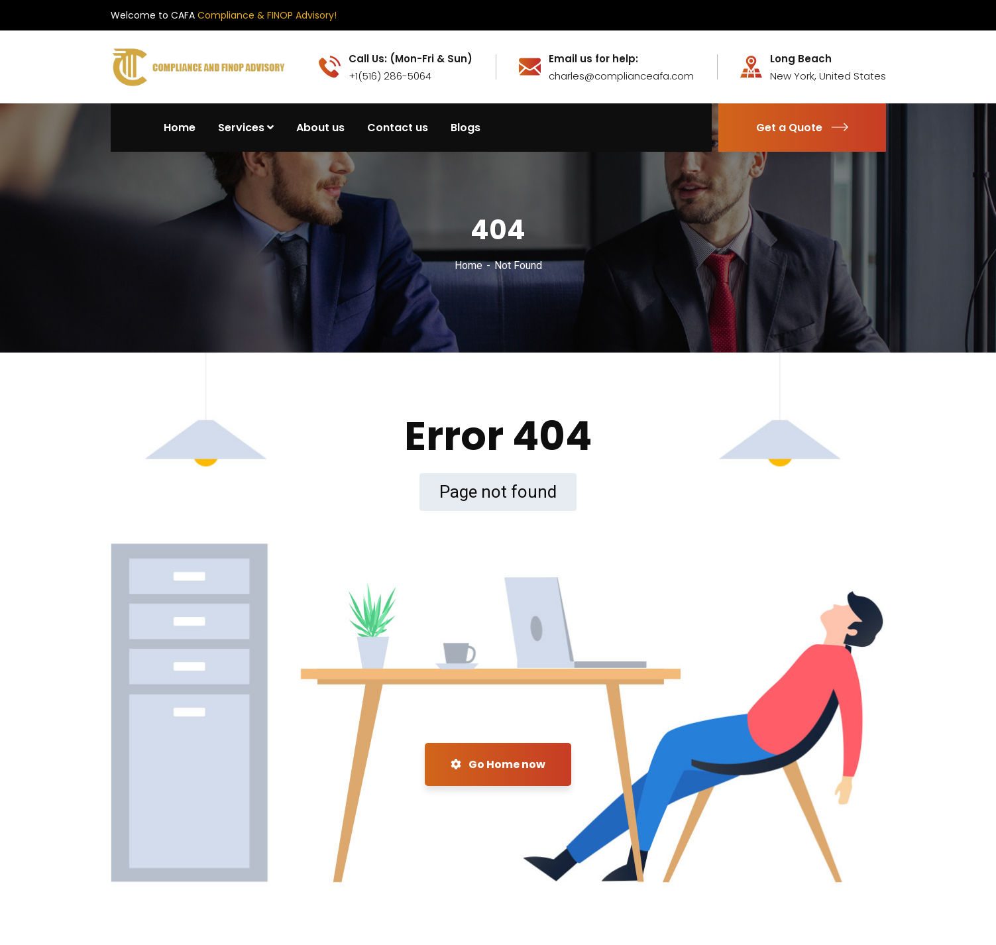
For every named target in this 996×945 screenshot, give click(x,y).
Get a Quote (802, 127)
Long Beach (801, 59)
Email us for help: (593, 59)
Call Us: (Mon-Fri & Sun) (410, 59)
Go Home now (498, 764)
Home (468, 265)
